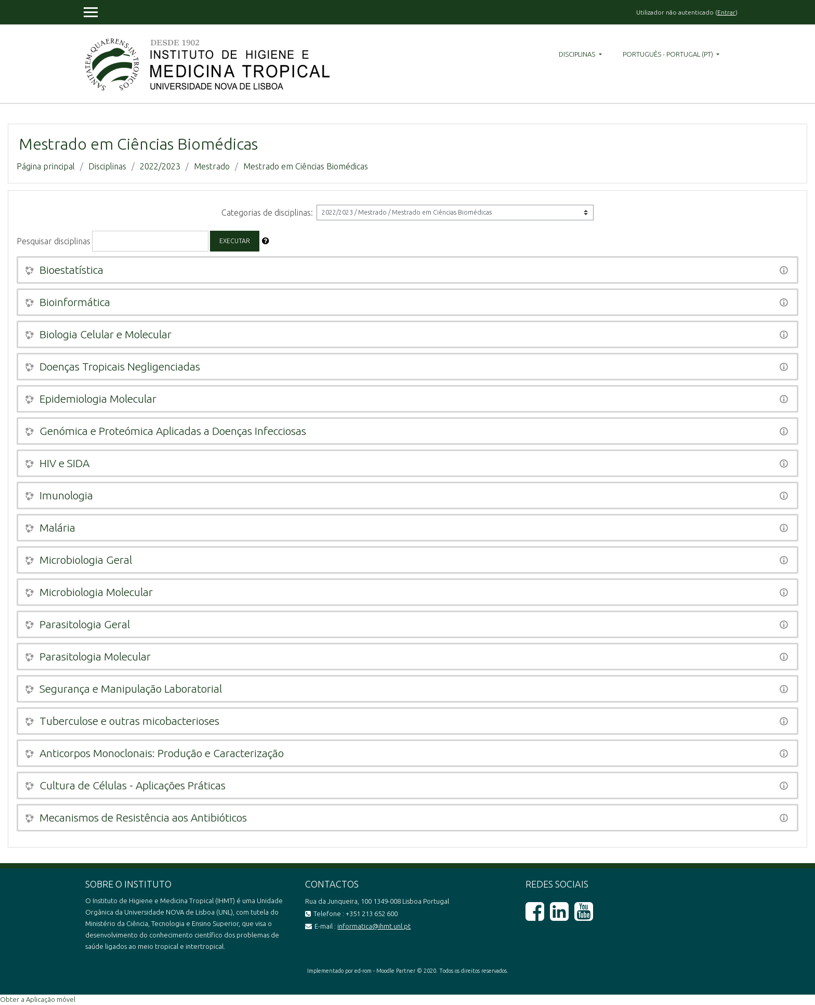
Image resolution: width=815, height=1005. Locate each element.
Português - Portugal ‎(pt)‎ (669, 54)
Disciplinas (578, 54)
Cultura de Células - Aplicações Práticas (133, 785)
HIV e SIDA (64, 463)
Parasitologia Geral (85, 624)
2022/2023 (160, 166)
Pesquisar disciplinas (53, 241)
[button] (265, 241)
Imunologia (66, 495)
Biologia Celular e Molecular (106, 334)
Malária (57, 527)
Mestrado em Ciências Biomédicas (305, 166)
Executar (234, 240)
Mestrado (212, 166)
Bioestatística (71, 269)
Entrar (726, 12)
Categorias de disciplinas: (267, 212)
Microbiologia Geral (86, 559)
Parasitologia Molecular (95, 656)
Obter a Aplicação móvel (37, 999)
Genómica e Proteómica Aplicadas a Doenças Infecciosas (173, 431)
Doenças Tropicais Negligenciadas (120, 366)
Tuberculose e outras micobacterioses (129, 721)
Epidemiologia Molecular (98, 398)
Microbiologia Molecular (96, 592)
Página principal (46, 166)
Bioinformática (75, 302)
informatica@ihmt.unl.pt (374, 926)
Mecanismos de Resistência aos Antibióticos (143, 817)
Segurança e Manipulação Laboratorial (131, 688)
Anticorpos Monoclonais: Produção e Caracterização (162, 753)
